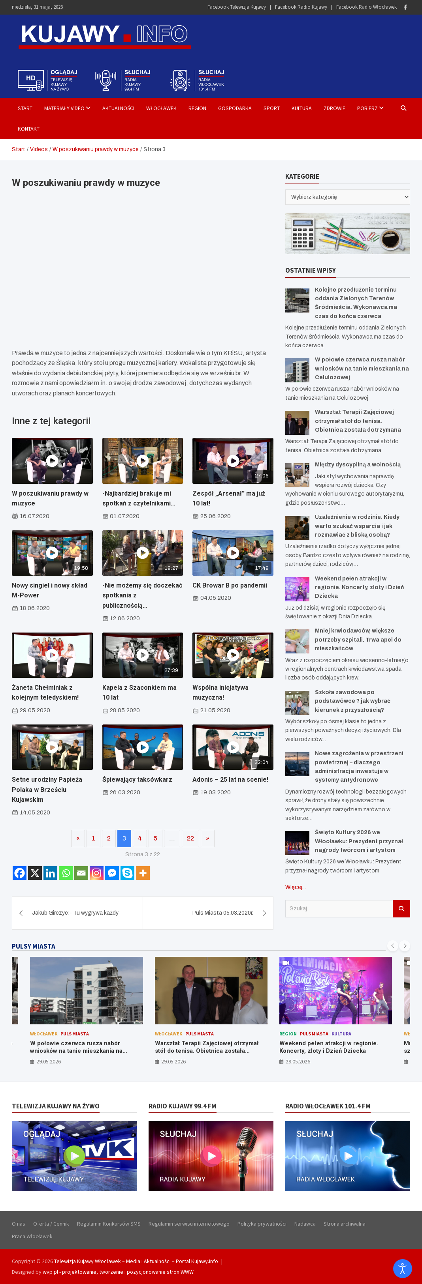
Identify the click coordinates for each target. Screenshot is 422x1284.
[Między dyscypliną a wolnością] (297, 475)
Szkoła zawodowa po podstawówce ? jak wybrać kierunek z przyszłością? (352, 701)
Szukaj (401, 908)
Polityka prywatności (261, 1223)
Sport (272, 108)
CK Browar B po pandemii (229, 585)
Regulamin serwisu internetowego (189, 1223)
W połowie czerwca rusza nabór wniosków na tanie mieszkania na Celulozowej (362, 368)
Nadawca (305, 1223)
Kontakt (29, 128)
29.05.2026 (48, 1061)
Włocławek (161, 108)
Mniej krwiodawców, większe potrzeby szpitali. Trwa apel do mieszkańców (358, 639)
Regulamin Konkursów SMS (109, 1223)
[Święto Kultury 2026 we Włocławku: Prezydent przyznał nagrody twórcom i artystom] (297, 843)
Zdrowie (334, 108)
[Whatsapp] (66, 873)
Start (25, 108)
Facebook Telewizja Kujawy (236, 7)
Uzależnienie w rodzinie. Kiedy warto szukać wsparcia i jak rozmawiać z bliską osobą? (357, 526)
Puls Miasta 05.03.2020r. (222, 913)
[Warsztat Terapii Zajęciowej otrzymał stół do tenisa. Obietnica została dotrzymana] (297, 423)
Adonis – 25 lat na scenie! (230, 779)
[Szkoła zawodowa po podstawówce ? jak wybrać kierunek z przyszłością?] (297, 703)
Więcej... (295, 887)
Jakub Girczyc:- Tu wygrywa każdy (75, 913)
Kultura (302, 108)
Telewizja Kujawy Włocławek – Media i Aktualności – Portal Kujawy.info (136, 1261)
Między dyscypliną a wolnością (358, 465)
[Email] (81, 873)
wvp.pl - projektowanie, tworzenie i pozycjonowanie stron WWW (118, 1271)
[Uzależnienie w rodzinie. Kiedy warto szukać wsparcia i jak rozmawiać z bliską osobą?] (297, 528)
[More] (143, 873)
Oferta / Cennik (51, 1223)
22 (190, 838)
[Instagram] (97, 873)
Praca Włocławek (32, 1236)
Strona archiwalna (344, 1223)
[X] (35, 873)
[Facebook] (19, 873)
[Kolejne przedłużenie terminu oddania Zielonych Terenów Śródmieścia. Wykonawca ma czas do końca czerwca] (297, 300)
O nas (18, 1223)
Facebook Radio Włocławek (366, 7)
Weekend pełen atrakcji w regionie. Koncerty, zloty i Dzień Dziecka (359, 587)
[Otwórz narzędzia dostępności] (402, 1268)
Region (197, 108)
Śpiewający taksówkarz (137, 779)
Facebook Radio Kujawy (301, 7)
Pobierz (367, 108)
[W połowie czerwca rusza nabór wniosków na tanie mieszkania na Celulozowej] (297, 370)
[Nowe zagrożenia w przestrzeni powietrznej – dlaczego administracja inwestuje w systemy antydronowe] (297, 764)
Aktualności (118, 108)
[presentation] (392, 945)
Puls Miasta (74, 1034)
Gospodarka (235, 108)
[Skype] (127, 873)
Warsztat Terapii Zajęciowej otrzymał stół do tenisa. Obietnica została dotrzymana (358, 421)
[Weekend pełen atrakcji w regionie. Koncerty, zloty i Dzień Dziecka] (297, 589)
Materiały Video (64, 108)
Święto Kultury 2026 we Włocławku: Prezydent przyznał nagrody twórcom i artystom (359, 841)
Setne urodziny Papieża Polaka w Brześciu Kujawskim (47, 789)
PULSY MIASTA (33, 946)
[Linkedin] (50, 873)
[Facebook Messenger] (112, 873)
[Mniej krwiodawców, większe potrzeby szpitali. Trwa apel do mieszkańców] (297, 641)
